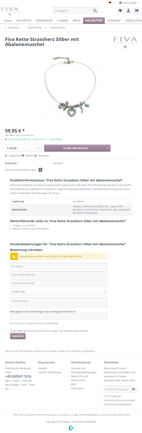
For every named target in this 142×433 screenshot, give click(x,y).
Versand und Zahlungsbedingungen (84, 370)
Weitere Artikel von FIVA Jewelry (29, 228)
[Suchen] (95, 10)
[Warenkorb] (136, 10)
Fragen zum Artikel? (22, 225)
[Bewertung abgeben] (58, 291)
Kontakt (42, 368)
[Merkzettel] (120, 10)
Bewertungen (31, 169)
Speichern (18, 336)
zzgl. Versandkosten (24, 135)
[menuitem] (75, 12)
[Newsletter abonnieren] (133, 389)
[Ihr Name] (58, 266)
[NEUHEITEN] (24, 20)
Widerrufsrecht (79, 376)
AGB (73, 384)
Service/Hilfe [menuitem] (128, 2)
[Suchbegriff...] (75, 10)
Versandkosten (64, 414)
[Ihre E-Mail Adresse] (117, 389)
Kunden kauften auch (36, 351)
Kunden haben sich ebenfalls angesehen (72, 351)
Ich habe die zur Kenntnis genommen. (50, 330)
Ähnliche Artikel (14, 351)
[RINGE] (76, 20)
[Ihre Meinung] (58, 302)
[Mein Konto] (128, 10)
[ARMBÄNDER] (44, 20)
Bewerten (41, 155)
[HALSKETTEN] (94, 20)
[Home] (8, 20)
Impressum (77, 388)
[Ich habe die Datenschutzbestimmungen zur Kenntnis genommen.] (11, 331)
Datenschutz (78, 380)
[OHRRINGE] (114, 20)
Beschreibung (13, 169)
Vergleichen (13, 155)
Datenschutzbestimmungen (43, 330)
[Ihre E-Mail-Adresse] (58, 274)
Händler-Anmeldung (49, 372)
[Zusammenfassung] (58, 283)
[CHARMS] (62, 20)
